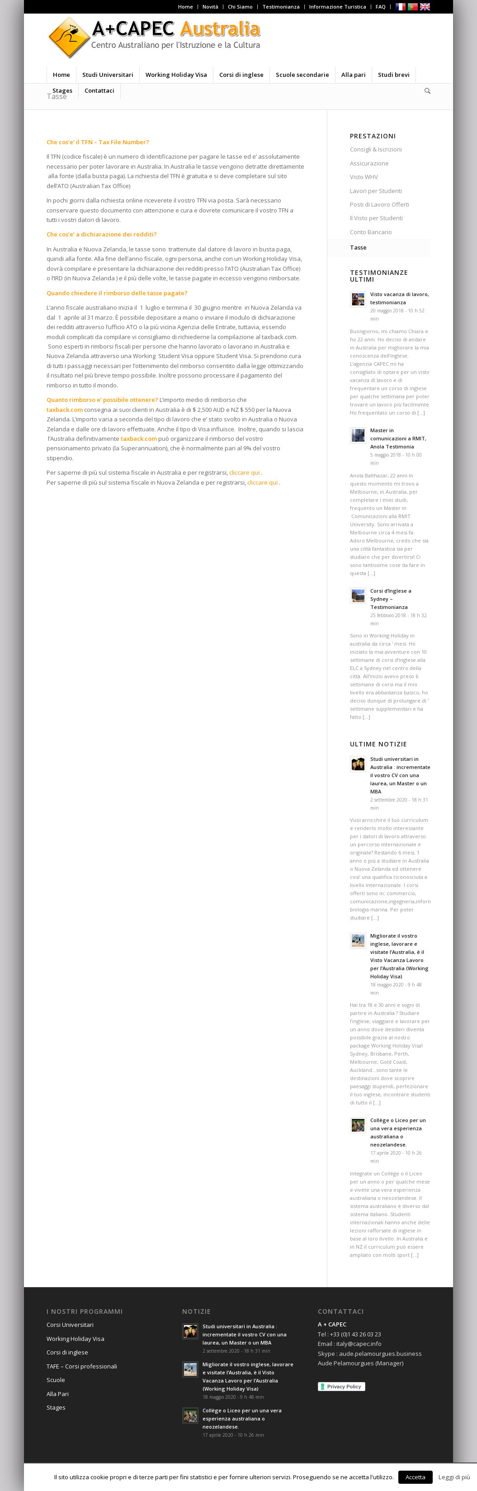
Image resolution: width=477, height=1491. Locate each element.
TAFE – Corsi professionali (82, 1366)
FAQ (381, 6)
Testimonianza (281, 6)
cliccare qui (244, 472)
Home (185, 6)
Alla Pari (58, 1394)
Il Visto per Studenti (376, 218)
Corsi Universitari (70, 1325)
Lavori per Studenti (376, 191)
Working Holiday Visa (75, 1339)
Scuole (56, 1380)
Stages (56, 1407)
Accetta (415, 1477)
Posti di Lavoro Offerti (379, 204)
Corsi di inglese (67, 1352)
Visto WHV (364, 177)
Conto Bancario (371, 232)
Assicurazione (369, 163)
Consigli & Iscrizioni (376, 149)
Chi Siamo (240, 6)
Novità (210, 6)
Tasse (358, 247)
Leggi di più (454, 1477)
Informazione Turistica (337, 6)
